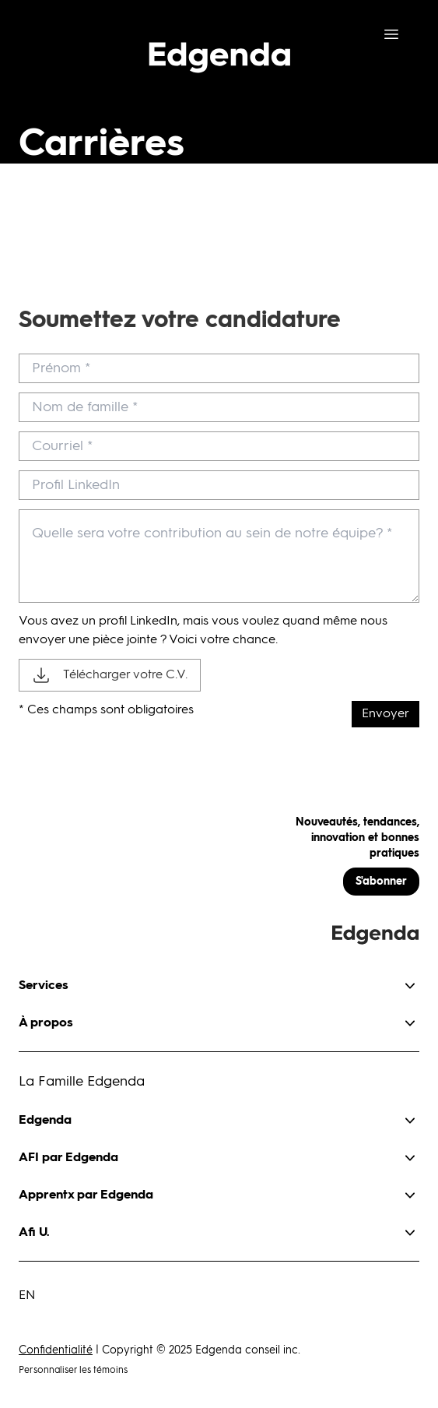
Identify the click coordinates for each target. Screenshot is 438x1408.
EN (27, 1296)
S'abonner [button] (381, 881)
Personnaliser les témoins (73, 1370)
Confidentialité (56, 1350)
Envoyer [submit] (385, 714)
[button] (219, 979)
